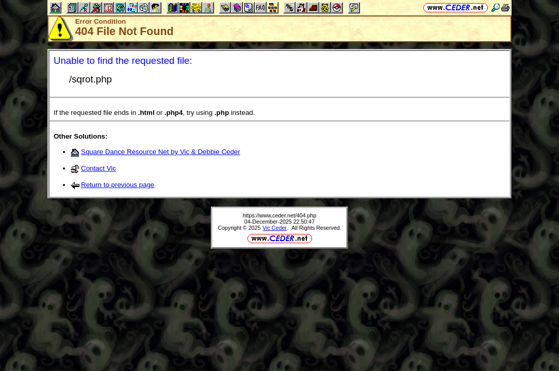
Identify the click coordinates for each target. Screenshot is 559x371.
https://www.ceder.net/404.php (280, 215)
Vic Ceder (274, 228)
